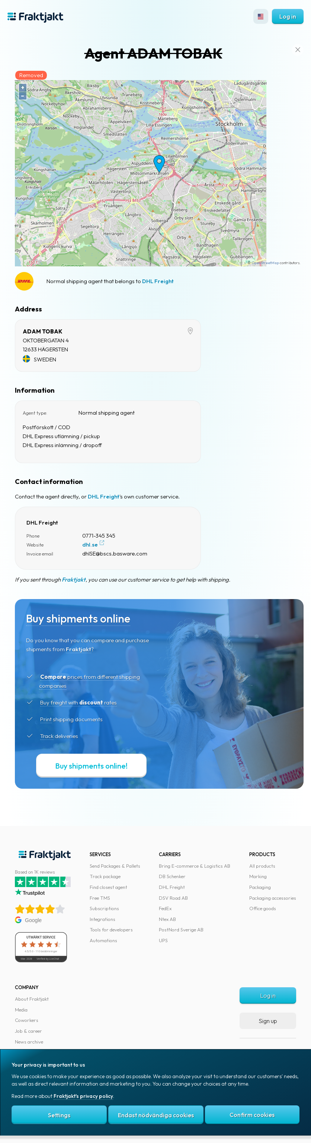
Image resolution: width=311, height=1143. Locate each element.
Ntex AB (167, 919)
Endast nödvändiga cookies (156, 1115)
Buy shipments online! (91, 765)
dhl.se (90, 544)
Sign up (268, 1021)
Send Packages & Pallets (115, 866)
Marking (258, 876)
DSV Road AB (173, 898)
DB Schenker (172, 876)
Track (47, 736)
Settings (59, 1115)
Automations (103, 940)
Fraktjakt (74, 579)
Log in (287, 16)
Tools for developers (111, 930)
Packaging (260, 887)
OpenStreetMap (265, 262)
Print (46, 719)
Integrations (102, 919)
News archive (29, 1042)
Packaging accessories (272, 898)
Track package (105, 876)
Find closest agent (108, 887)
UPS (163, 940)
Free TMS (100, 898)
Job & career (28, 1031)
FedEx (165, 908)
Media (21, 1010)
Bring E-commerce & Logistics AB (194, 866)
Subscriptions (104, 908)
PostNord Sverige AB (181, 930)
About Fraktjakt (32, 999)
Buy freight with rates (78, 702)
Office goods (262, 908)
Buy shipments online (78, 618)
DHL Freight (158, 281)
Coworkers (26, 1020)
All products (262, 866)
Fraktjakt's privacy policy (83, 1096)
